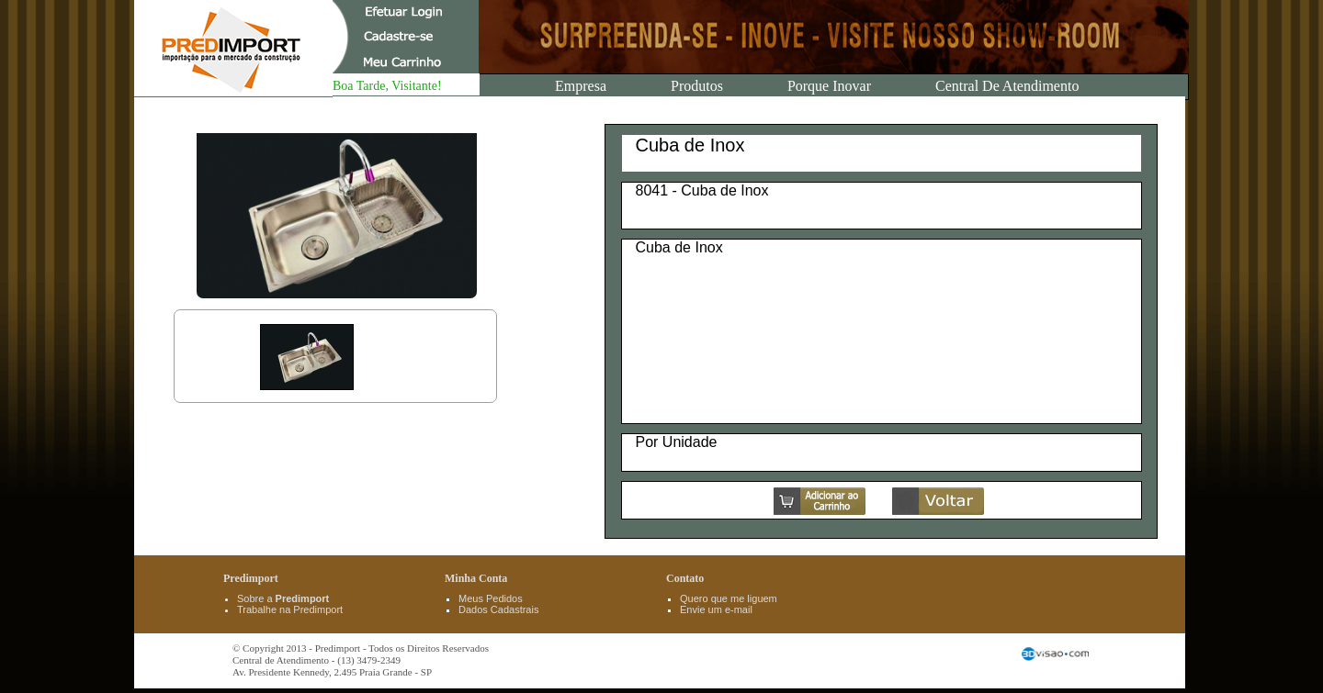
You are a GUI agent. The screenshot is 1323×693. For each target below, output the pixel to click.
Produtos (697, 86)
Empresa (580, 86)
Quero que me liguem (728, 598)
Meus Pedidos (490, 598)
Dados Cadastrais (498, 609)
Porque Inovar (829, 86)
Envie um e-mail (716, 609)
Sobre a (283, 598)
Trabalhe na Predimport (290, 609)
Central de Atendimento (1007, 86)
